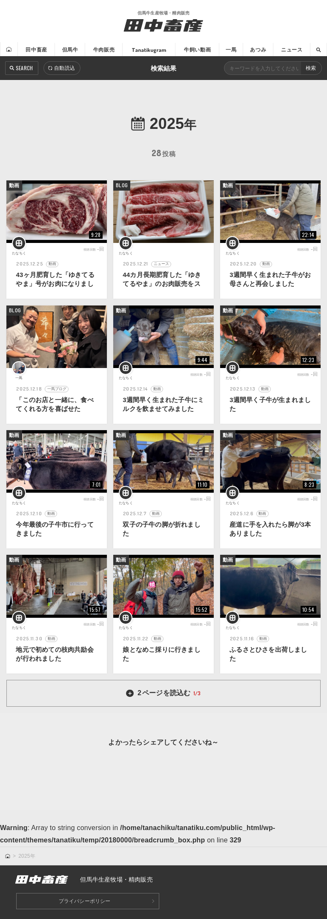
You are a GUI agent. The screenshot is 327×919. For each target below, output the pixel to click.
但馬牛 (69, 49)
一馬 (231, 49)
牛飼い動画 (196, 49)
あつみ (258, 49)
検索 (311, 68)
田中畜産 (35, 49)
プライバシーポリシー (85, 901)
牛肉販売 (103, 49)
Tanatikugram (148, 49)
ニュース (291, 49)
